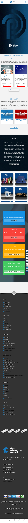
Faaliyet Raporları (8, 370)
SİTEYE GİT (14, 220)
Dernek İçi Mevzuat (9, 360)
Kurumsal (6, 304)
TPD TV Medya (8, 350)
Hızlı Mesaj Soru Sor (9, 407)
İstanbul (6, 391)
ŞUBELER (5, 382)
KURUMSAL (6, 315)
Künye (6, 318)
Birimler (6, 323)
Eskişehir (6, 389)
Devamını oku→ (7, 85)
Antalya (6, 385)
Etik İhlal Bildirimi (8, 412)
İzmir (5, 393)
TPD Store (7, 311)
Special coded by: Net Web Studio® (14, 513)
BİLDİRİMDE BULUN (14, 254)
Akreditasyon (7, 306)
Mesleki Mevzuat (8, 368)
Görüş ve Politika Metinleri (10, 362)
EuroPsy (6, 308)
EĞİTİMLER (14, 127)
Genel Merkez (7, 397)
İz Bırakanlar (7, 329)
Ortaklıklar (6, 327)
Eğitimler (6, 337)
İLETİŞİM (5, 402)
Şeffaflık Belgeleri (8, 364)
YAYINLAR (5, 334)
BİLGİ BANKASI (7, 355)
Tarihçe (6, 320)
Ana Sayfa (7, 302)
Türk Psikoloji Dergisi (9, 343)
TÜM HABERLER (14, 90)
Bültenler (6, 373)
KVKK (5, 358)
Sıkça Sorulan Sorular (9, 377)
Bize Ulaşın (7, 405)
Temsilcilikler (7, 325)
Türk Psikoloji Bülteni (9, 348)
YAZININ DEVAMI (14, 164)
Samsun (6, 395)
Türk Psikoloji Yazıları (9, 345)
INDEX (4, 299)
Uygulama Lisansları (9, 366)
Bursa (5, 387)
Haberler (6, 341)
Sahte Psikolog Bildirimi (10, 414)
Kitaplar (6, 339)
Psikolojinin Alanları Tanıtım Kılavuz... (13, 375)
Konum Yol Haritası (9, 410)
